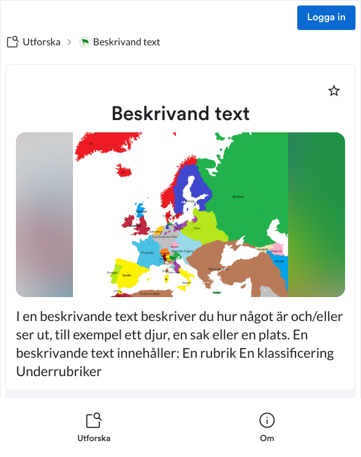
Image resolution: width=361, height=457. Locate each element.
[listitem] (94, 427)
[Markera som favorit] (334, 91)
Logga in (326, 18)
